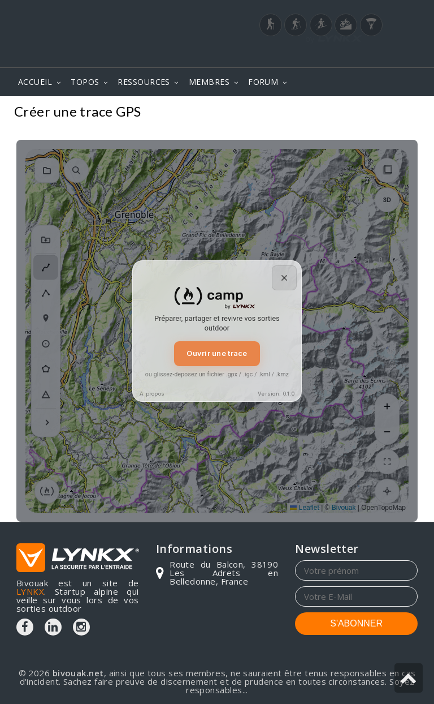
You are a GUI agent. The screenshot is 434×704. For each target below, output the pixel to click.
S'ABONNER (356, 623)
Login (361, 56)
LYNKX (30, 591)
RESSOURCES (144, 81)
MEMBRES (209, 81)
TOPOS (85, 81)
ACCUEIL (35, 81)
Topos (401, 112)
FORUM (263, 81)
